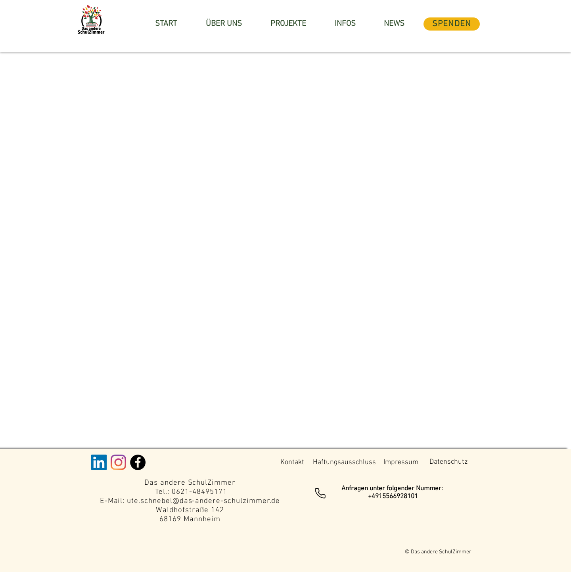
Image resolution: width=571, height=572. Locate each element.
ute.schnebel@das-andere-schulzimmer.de (203, 501)
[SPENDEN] (451, 24)
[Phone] (320, 493)
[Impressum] (401, 462)
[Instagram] (118, 462)
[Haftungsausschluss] (344, 462)
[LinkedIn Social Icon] (99, 462)
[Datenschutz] (448, 462)
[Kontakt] (292, 462)
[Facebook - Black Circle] (138, 462)
